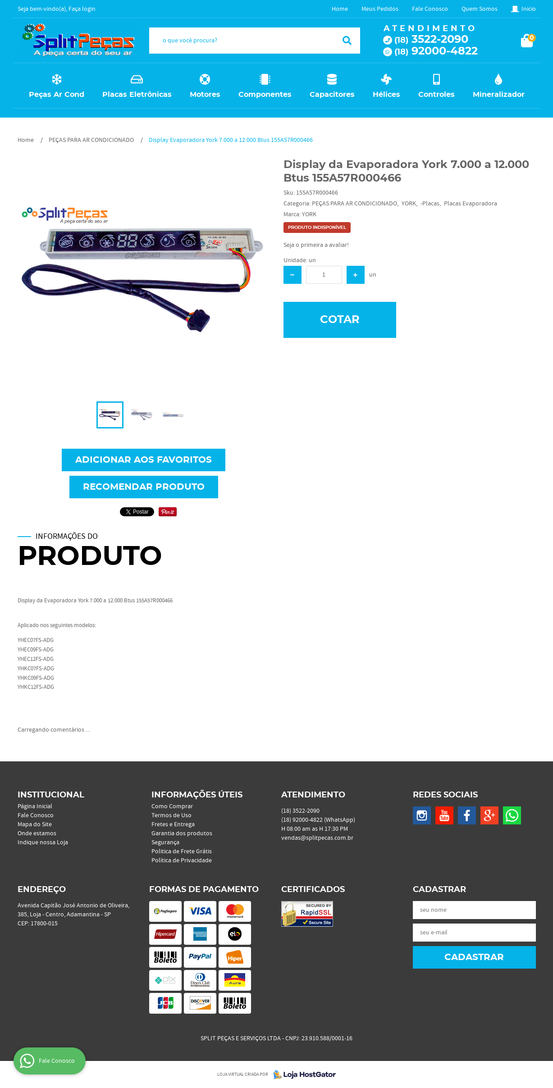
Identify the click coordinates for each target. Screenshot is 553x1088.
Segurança (165, 842)
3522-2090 (431, 39)
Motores (205, 94)
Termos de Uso (171, 815)
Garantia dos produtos (181, 833)
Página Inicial (35, 806)
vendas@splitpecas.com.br (317, 838)
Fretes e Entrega (173, 824)
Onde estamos (37, 833)
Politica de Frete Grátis (181, 851)
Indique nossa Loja (43, 842)
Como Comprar (172, 806)
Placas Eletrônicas (137, 94)
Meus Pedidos (379, 9)
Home (340, 9)
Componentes (265, 94)
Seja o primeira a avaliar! (316, 245)
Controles (436, 94)
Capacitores (332, 94)
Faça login (82, 9)
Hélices (386, 94)
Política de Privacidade (181, 860)
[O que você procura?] (347, 40)
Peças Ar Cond (56, 94)
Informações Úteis (196, 795)
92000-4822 (436, 51)
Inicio (528, 9)
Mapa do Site (35, 824)
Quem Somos (480, 9)
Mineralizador (499, 94)
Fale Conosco (430, 9)
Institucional (51, 795)
